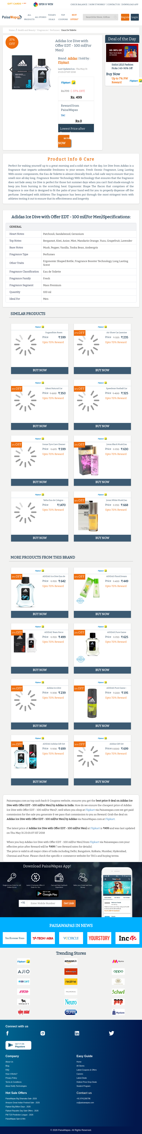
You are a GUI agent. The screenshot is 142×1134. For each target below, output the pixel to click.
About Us (9, 1062)
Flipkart (63, 62)
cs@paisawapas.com (85, 1103)
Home (79, 1062)
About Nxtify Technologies (16, 1086)
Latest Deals (82, 1078)
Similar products (27, 313)
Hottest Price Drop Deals (87, 1082)
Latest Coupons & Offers (87, 1070)
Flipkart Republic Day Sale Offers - (22, 1111)
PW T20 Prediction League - (19, 1115)
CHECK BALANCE (79, 4)
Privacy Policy (11, 1078)
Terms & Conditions (14, 1082)
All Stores (81, 1066)
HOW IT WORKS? (98, 4)
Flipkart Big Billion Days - (18, 1107)
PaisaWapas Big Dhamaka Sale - (21, 1099)
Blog (7, 1066)
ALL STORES (40, 17)
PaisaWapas (64, 1130)
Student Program (84, 1086)
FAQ (7, 1070)
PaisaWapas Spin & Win (15, 1119)
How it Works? (11, 1074)
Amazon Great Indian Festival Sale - (23, 1103)
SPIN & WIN (43, 4)
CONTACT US (114, 4)
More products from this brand (42, 557)
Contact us (84, 1092)
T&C (63, 115)
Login (135, 17)
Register (125, 17)
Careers (80, 1074)
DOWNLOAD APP (130, 4)
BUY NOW (63, 141)
